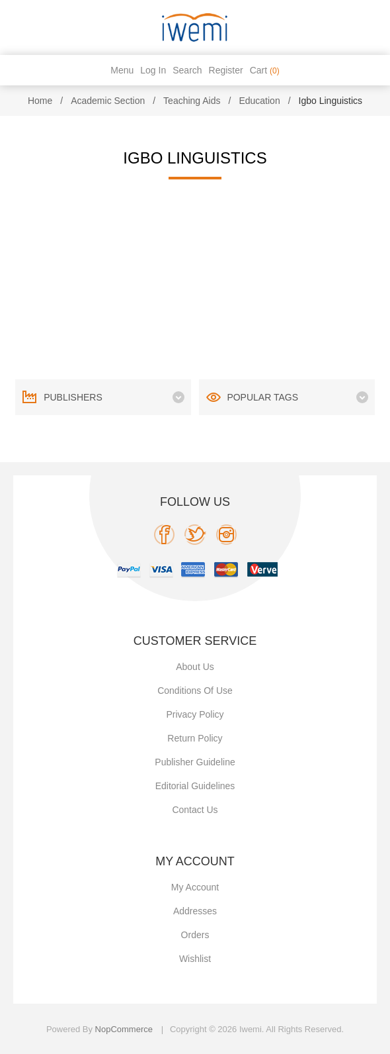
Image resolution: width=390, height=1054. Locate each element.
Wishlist (195, 958)
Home (40, 100)
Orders (195, 935)
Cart (265, 70)
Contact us (194, 809)
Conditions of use (195, 690)
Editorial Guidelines (195, 786)
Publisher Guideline (195, 762)
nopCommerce (124, 1029)
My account (195, 887)
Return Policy (194, 738)
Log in (153, 70)
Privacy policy (194, 714)
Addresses (195, 911)
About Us (195, 666)
